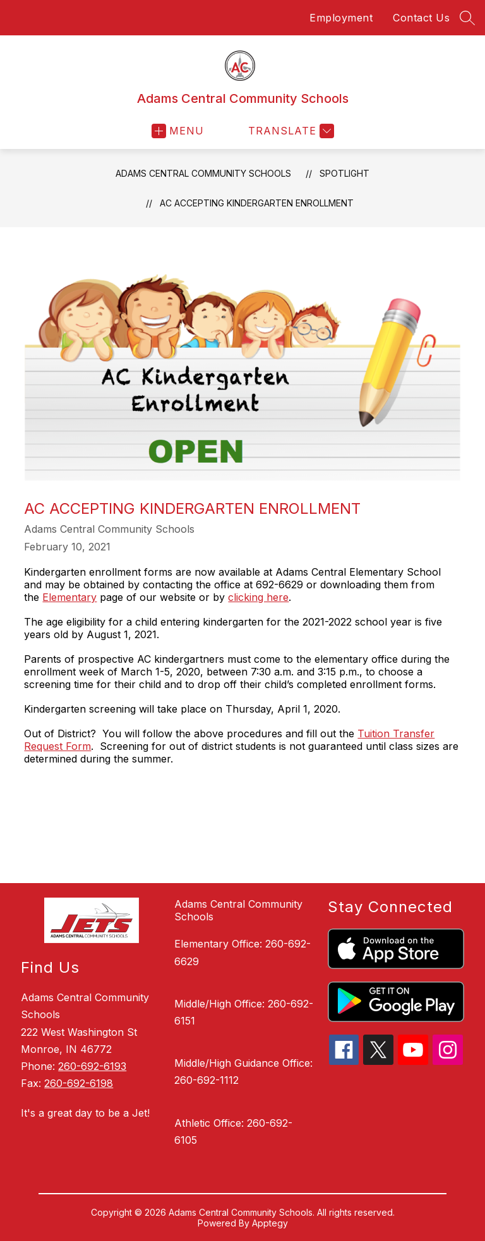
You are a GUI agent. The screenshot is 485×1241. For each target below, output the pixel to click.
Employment (341, 17)
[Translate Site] (289, 131)
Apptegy (270, 1223)
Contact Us (421, 17)
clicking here (258, 597)
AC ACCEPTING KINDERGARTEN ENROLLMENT (257, 203)
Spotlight (344, 173)
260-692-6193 (92, 1066)
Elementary (69, 597)
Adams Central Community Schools (203, 173)
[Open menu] (178, 131)
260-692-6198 (78, 1083)
